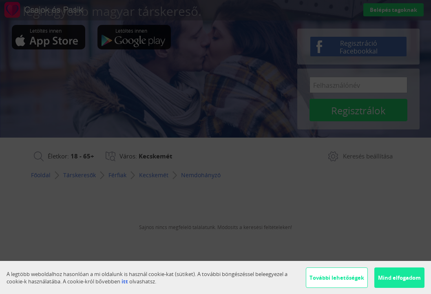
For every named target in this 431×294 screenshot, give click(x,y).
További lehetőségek (336, 277)
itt (125, 281)
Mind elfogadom (399, 277)
